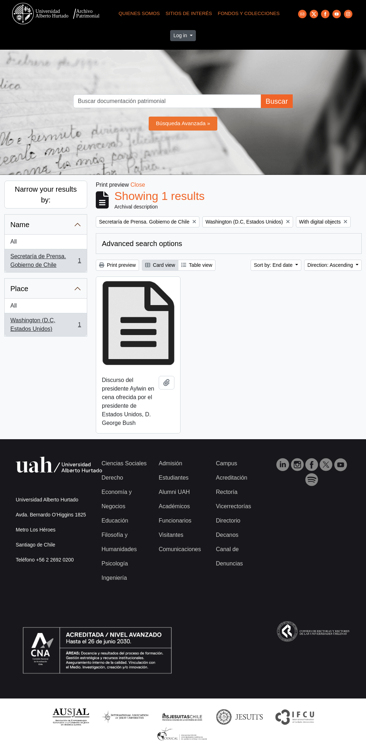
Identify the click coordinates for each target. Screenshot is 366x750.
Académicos (174, 506)
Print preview (117, 265)
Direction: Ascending (331, 265)
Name (19, 225)
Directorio (228, 521)
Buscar (277, 101)
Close (137, 185)
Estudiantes (174, 478)
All (13, 242)
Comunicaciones (180, 549)
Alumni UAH (174, 492)
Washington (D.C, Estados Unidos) (45, 324)
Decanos (227, 535)
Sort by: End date (274, 265)
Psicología (115, 563)
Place (19, 289)
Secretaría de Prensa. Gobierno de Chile (45, 260)
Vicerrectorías (233, 506)
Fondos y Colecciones (249, 13)
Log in (180, 35)
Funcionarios (175, 521)
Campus (226, 463)
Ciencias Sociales (124, 463)
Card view (160, 265)
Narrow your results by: (45, 194)
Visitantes (171, 535)
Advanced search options (142, 243)
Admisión (170, 463)
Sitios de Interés (188, 13)
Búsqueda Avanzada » (183, 123)
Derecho (112, 478)
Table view (196, 265)
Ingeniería (114, 578)
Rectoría (226, 492)
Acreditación (231, 478)
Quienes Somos (139, 13)
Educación (115, 521)
